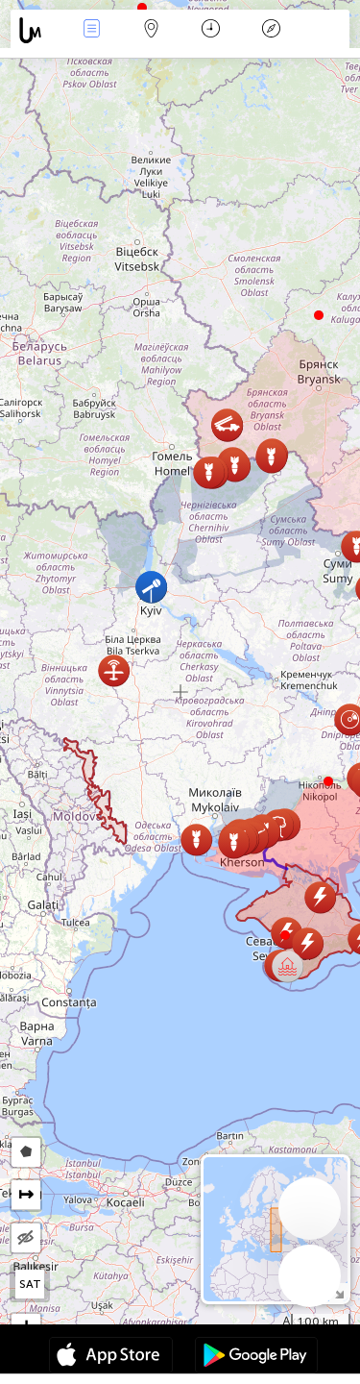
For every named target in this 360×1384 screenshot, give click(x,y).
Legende (270, 30)
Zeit (211, 30)
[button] (328, 781)
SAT (30, 1284)
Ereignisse (91, 30)
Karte (151, 30)
